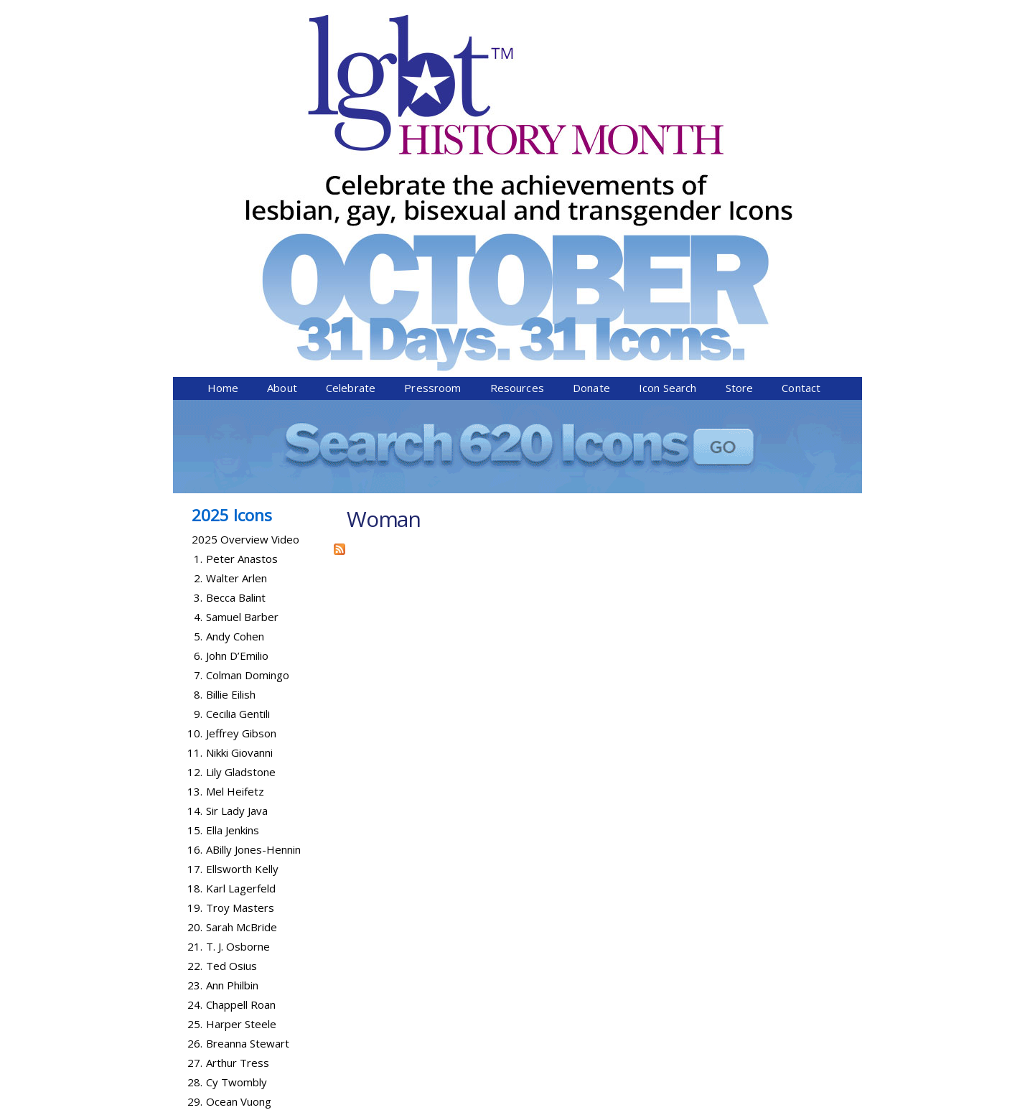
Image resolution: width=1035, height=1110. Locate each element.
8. (198, 444)
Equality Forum (343, 1101)
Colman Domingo (247, 424)
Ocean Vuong (238, 851)
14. (194, 560)
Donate (591, 137)
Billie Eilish (231, 444)
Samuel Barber (242, 366)
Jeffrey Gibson (241, 482)
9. (198, 463)
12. (194, 521)
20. (194, 676)
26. (194, 792)
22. (194, 715)
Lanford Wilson (242, 889)
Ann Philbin (232, 734)
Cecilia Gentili (238, 463)
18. (194, 637)
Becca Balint (236, 347)
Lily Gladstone (241, 521)
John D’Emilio (237, 405)
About (282, 137)
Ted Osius (231, 715)
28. (194, 831)
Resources (517, 137)
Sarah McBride (241, 676)
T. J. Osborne (238, 696)
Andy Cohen (235, 385)
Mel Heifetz (235, 540)
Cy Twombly (236, 831)
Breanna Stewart (247, 792)
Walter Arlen (236, 327)
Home (223, 137)
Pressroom (432, 137)
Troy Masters (240, 657)
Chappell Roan (241, 754)
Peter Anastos (242, 308)
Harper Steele (241, 773)
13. (194, 540)
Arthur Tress (237, 812)
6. (198, 405)
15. (194, 579)
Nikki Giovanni (239, 502)
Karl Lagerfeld (241, 637)
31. (194, 889)
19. (194, 657)
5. (198, 385)
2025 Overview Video (245, 288)
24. (194, 754)
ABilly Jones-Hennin (253, 599)
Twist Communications (807, 1101)
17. (194, 618)
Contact (801, 137)
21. (194, 696)
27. (194, 812)
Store (740, 137)
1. (198, 308)
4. (198, 366)
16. (194, 599)
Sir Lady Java (237, 560)
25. (194, 773)
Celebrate (350, 137)
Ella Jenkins (232, 579)
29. (194, 851)
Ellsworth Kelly (242, 618)
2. (198, 327)
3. (198, 347)
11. (194, 502)
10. (194, 482)
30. (194, 870)
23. (194, 734)
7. (198, 424)
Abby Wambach (244, 870)
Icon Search (668, 137)
